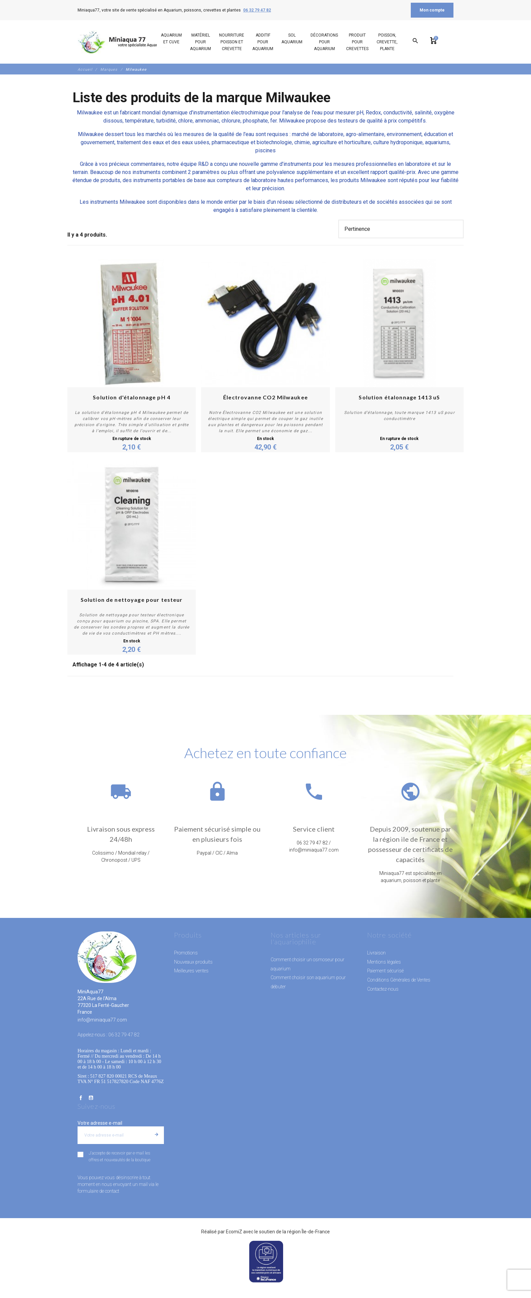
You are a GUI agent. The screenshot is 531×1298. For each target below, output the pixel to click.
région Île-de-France (308, 1231)
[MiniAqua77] (123, 42)
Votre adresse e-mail (100, 1123)
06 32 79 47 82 (257, 10)
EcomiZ (234, 1231)
